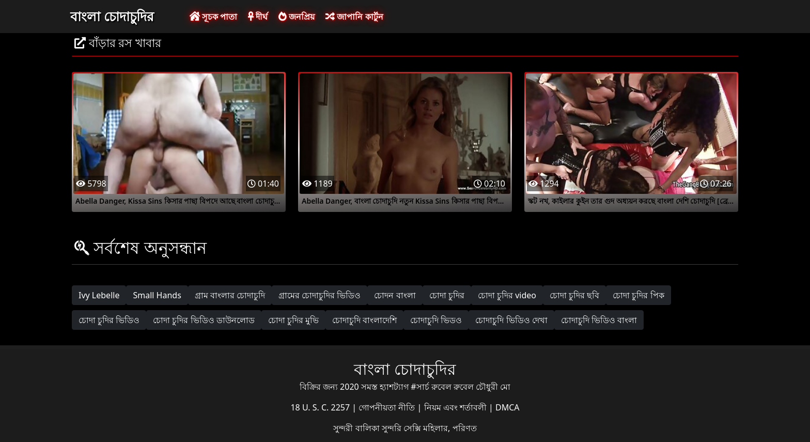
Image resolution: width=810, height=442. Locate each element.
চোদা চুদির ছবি (574, 295)
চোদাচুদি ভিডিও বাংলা (599, 320)
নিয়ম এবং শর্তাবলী (456, 407)
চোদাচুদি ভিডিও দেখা (511, 320)
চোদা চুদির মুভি (293, 320)
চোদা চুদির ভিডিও (109, 320)
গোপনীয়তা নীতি (388, 407)
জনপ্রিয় (296, 16)
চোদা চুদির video (507, 295)
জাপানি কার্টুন (354, 16)
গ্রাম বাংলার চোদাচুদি (230, 295)
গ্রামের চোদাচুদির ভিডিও (319, 295)
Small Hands (157, 295)
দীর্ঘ (258, 16)
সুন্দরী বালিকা (357, 428)
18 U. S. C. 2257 (321, 407)
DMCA (507, 407)
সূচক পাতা (213, 16)
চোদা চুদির (446, 295)
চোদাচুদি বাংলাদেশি (364, 320)
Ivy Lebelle (99, 295)
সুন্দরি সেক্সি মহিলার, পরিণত (429, 428)
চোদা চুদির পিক (638, 295)
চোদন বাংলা (394, 295)
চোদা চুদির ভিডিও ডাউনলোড (203, 320)
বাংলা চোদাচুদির (112, 16)
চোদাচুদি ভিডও (436, 320)
